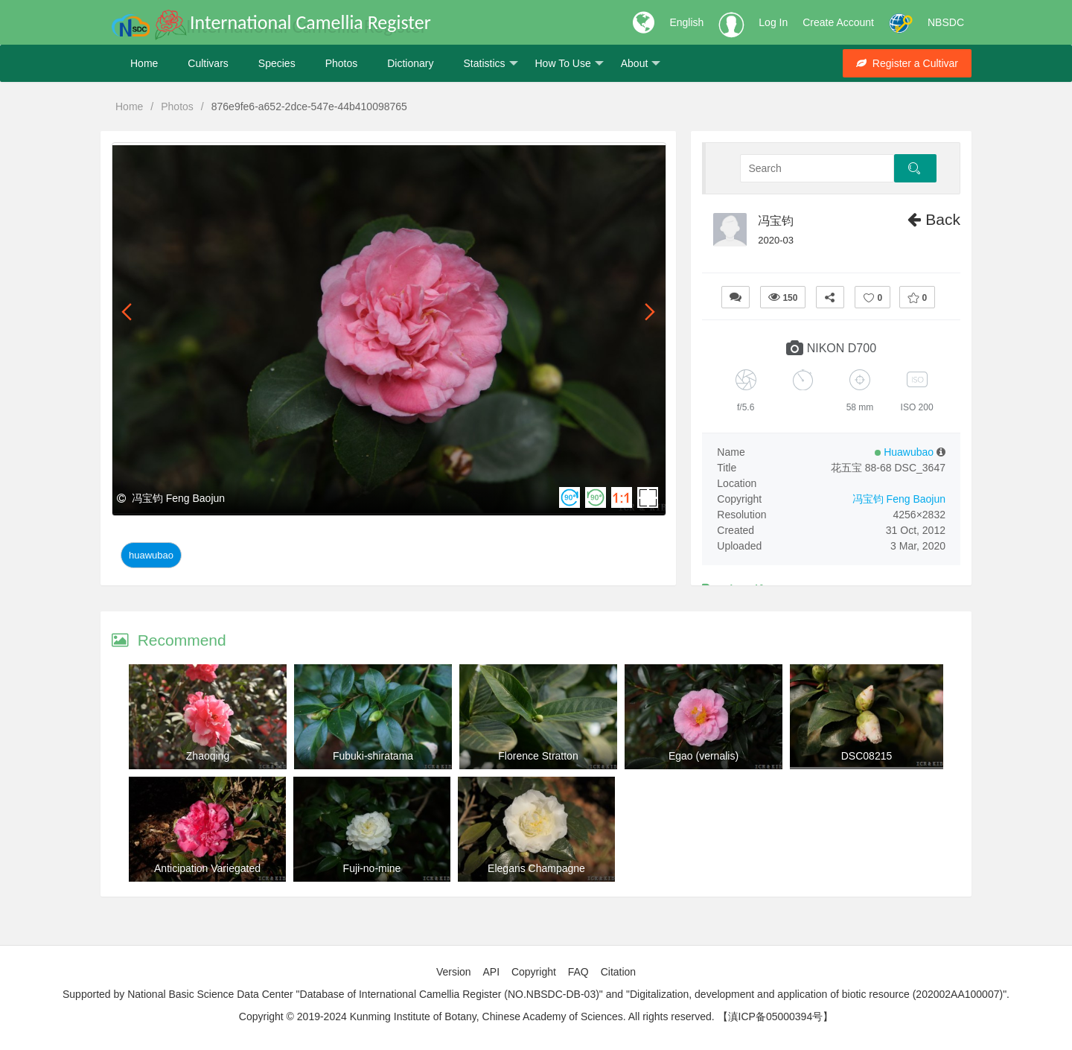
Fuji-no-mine (372, 868)
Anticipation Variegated (207, 868)
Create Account (838, 22)
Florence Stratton (538, 756)
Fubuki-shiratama (373, 756)
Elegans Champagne (536, 868)
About (641, 63)
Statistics (490, 63)
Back (933, 219)
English (686, 22)
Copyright (533, 972)
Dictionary (410, 63)
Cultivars (208, 63)
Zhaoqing (207, 756)
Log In (773, 22)
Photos (341, 63)
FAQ (578, 972)
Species (277, 63)
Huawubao (151, 555)
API (491, 972)
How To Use (569, 63)
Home (144, 63)
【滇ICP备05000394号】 (776, 1016)
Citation (618, 972)
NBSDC (946, 22)
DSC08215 (867, 756)
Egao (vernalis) (703, 756)
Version (453, 972)
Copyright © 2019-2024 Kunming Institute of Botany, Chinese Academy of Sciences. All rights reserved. (477, 1016)
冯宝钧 (776, 220)
